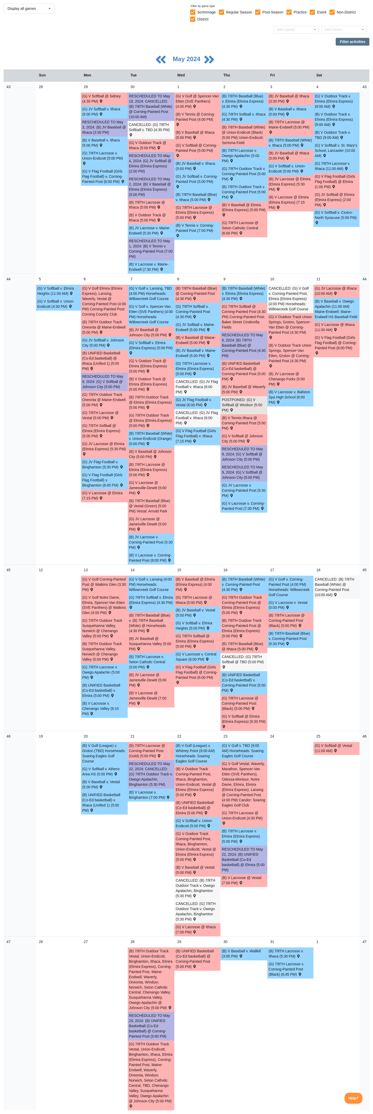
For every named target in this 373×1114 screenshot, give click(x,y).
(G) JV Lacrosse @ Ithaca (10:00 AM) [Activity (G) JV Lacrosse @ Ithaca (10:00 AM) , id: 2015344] (335, 291)
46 (8, 736)
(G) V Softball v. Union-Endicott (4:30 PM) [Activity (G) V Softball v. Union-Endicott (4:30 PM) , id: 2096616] (55, 304)
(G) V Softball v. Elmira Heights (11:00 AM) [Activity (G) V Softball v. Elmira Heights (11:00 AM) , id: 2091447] (55, 291)
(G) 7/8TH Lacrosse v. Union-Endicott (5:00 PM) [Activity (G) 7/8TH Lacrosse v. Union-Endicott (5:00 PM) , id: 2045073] (102, 158)
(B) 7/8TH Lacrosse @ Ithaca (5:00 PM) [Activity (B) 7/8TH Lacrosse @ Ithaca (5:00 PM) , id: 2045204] (147, 205)
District (203, 19)
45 (8, 570)
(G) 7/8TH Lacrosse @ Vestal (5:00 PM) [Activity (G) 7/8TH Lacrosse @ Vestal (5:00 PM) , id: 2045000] (100, 415)
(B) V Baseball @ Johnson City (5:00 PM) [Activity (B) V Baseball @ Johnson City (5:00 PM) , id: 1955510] (150, 454)
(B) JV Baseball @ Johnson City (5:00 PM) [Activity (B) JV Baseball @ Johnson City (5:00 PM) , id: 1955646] (150, 332)
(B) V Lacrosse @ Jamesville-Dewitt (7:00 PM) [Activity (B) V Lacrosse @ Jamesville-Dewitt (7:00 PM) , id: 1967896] (148, 698)
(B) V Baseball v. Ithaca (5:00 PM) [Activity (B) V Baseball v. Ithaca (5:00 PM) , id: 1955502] (287, 111)
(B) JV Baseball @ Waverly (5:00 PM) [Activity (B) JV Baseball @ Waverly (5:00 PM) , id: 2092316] (244, 389)
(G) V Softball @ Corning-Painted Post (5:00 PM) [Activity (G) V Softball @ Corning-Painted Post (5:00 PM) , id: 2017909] (196, 150)
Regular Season (239, 12)
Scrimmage (206, 12)
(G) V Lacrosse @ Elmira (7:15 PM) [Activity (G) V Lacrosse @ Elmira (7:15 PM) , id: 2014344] (102, 495)
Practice (300, 12)
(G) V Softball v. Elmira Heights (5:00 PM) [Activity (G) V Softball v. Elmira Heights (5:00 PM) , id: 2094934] (194, 625)
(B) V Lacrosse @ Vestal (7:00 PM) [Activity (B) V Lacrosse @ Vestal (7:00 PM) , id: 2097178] (241, 880)
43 (8, 87)
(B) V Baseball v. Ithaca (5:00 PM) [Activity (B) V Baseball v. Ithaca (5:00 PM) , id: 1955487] (101, 142)
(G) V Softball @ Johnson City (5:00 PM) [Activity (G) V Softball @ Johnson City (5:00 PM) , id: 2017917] (242, 438)
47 (8, 942)
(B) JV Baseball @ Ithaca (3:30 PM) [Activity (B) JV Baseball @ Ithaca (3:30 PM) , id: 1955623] (289, 98)
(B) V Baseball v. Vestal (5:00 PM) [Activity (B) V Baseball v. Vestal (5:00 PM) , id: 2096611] (101, 784)
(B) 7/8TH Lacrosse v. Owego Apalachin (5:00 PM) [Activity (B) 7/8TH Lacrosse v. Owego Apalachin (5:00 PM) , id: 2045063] (240, 155)
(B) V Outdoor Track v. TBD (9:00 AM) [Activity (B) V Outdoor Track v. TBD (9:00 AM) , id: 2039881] (332, 135)
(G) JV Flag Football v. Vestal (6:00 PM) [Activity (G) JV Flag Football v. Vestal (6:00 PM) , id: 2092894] (194, 402)
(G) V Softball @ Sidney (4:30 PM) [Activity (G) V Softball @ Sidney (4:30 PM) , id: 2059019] (101, 98)
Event (321, 12)
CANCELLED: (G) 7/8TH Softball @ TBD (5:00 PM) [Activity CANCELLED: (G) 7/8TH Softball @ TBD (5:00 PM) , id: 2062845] (243, 661)
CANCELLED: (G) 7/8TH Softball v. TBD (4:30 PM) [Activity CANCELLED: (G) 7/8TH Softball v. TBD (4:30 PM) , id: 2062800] (149, 129)
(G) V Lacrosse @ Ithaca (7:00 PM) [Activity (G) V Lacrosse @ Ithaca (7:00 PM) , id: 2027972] (196, 929)
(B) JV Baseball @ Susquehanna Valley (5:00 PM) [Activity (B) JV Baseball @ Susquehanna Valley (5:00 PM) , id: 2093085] (150, 644)
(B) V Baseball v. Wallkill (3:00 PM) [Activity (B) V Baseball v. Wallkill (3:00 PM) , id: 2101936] (241, 953)
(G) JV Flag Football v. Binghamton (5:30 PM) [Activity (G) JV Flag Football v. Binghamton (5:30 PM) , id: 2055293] (103, 464)
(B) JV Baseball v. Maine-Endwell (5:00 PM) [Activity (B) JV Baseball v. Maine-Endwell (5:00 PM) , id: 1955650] (196, 353)
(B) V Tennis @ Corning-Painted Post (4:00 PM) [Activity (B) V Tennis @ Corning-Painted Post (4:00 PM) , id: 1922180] (195, 119)
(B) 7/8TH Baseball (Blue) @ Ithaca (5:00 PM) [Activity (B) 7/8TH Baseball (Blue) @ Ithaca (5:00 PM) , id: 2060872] (242, 646)
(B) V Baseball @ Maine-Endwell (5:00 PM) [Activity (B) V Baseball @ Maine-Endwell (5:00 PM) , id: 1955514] (196, 340)
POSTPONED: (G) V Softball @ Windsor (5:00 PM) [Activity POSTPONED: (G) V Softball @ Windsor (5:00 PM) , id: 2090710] (242, 405)
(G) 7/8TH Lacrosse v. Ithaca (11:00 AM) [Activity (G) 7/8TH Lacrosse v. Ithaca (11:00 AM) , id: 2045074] (332, 166)
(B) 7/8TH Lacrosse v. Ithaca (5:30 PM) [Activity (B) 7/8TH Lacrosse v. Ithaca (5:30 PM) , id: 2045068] (286, 953)
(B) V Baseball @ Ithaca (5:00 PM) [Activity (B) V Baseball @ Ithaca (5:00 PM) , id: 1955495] (195, 135)
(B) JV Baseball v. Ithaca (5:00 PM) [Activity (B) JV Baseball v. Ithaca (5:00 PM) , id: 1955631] (195, 166)
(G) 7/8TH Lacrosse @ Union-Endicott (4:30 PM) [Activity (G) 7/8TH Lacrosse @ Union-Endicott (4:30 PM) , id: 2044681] (242, 818)
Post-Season (272, 12)
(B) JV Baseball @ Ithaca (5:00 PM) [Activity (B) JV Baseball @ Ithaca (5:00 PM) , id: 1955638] (289, 155)
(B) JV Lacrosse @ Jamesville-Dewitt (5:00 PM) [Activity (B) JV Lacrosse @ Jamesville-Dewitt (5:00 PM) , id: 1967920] (148, 680)
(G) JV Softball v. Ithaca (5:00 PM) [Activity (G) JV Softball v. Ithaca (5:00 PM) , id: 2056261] (101, 111)
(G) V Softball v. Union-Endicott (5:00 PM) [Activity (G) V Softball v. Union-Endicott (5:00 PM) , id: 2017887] (287, 168)
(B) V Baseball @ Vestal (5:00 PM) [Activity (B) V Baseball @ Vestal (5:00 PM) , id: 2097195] (195, 870)
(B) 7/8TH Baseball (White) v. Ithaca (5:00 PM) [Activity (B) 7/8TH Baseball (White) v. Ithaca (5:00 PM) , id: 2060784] (290, 142)
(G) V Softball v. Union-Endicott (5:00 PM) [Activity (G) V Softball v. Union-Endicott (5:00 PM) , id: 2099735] (194, 823)
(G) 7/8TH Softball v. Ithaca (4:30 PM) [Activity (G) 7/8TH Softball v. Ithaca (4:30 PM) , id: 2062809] (244, 117)
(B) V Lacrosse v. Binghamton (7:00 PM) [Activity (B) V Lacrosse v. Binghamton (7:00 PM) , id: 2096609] (149, 794)
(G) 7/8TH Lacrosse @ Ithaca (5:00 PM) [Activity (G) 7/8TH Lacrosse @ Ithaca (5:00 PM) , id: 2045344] (194, 600)
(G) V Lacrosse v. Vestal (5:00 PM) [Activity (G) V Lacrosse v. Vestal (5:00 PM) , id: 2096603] (288, 605)
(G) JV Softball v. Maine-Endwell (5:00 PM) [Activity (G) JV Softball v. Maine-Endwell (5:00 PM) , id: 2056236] (195, 327)
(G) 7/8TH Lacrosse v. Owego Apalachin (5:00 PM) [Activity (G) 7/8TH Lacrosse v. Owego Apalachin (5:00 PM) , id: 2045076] (101, 672)
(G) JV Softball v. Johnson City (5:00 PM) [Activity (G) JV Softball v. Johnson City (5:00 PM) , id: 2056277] (103, 342)
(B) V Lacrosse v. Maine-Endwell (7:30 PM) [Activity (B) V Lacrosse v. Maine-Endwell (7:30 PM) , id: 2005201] (149, 267)
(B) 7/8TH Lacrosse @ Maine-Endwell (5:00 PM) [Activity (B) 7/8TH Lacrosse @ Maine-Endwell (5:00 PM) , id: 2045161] (289, 127)
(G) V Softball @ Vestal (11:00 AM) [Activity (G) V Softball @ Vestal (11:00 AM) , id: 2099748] (333, 748)
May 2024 (187, 58)
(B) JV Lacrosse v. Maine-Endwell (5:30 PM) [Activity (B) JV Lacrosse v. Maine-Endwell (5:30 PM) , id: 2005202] (149, 230)
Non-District (346, 12)
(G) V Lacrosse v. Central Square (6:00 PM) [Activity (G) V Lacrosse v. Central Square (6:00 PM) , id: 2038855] (196, 656)
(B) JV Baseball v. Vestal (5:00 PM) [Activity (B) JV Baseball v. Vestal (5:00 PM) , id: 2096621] (195, 612)
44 (8, 279)
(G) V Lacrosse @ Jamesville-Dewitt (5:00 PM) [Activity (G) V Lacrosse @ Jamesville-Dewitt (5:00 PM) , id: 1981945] (148, 488)
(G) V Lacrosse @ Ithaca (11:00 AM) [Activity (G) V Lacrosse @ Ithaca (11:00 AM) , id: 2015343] (335, 327)
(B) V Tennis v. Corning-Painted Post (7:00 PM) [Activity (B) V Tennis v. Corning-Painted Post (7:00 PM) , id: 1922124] (195, 230)
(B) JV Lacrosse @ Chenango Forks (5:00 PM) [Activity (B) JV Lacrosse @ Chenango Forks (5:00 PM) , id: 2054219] (287, 379)
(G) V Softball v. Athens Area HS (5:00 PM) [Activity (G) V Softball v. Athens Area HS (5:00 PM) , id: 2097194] (100, 771)
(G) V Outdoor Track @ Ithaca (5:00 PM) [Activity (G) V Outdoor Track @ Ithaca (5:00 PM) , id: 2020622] (147, 145)
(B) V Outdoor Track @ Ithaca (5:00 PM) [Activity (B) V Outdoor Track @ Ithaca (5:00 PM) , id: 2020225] (147, 217)
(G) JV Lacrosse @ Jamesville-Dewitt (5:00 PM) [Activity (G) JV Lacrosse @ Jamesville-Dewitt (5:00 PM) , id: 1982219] (148, 524)
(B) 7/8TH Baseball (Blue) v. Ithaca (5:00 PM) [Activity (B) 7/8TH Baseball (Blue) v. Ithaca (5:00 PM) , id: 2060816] (196, 197)
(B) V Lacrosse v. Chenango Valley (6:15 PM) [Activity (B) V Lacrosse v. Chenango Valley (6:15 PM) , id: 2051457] (100, 708)
